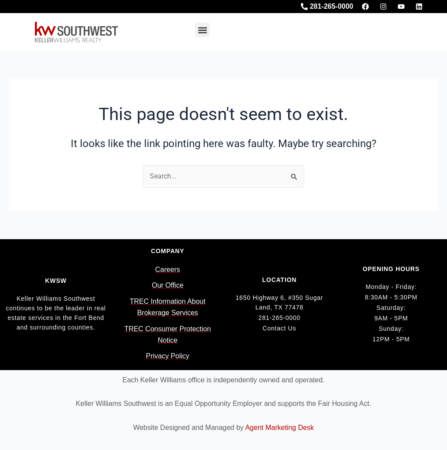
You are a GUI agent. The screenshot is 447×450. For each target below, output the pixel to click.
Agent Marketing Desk (279, 427)
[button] (202, 30)
